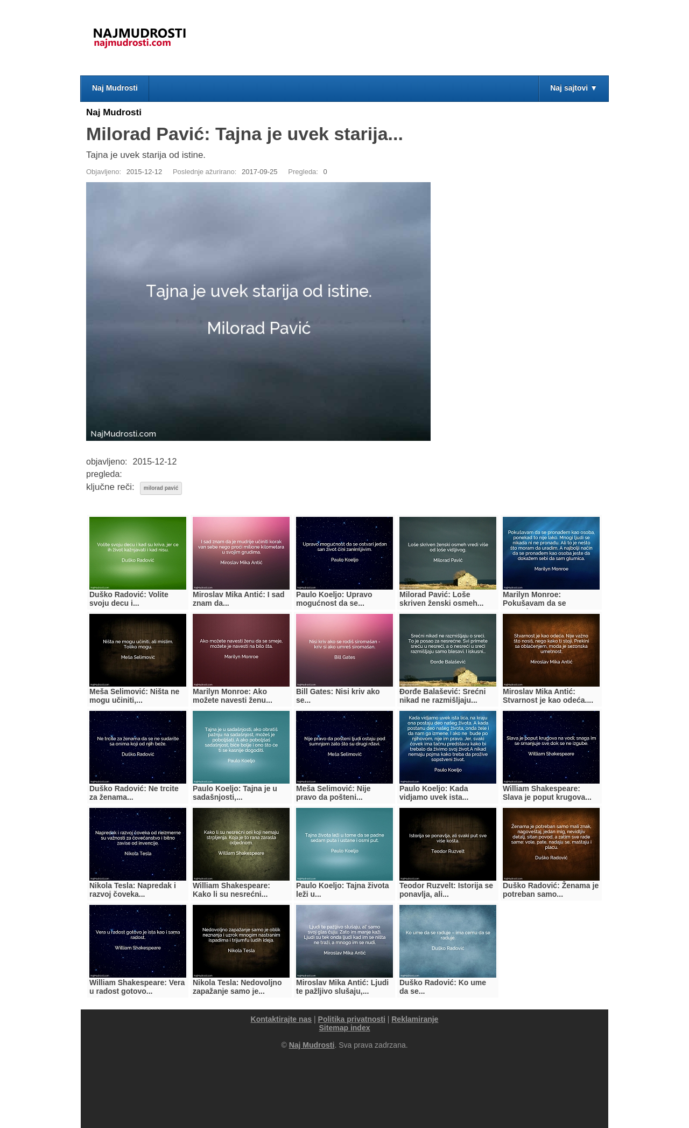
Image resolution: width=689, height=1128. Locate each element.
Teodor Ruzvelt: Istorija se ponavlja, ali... (446, 889)
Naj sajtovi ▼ (573, 88)
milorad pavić (161, 488)
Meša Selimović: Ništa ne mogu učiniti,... (134, 695)
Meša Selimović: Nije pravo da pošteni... (333, 792)
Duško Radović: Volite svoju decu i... (128, 598)
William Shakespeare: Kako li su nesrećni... (231, 889)
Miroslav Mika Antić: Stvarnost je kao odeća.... (548, 695)
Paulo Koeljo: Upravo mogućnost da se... (334, 598)
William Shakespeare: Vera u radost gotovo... (137, 986)
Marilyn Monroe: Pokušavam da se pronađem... (534, 603)
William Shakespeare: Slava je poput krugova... (547, 792)
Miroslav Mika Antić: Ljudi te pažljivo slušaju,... (342, 986)
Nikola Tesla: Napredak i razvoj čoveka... (132, 889)
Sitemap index (344, 1027)
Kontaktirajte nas (281, 1019)
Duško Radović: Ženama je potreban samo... (551, 889)
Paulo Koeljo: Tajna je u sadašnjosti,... (235, 792)
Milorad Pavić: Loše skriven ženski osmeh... (441, 598)
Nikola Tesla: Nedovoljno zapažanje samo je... (237, 986)
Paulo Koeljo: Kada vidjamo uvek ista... (433, 792)
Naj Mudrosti (115, 88)
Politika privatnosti (351, 1019)
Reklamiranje (414, 1019)
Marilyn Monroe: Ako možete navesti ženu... (232, 695)
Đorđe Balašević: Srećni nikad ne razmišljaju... (442, 695)
